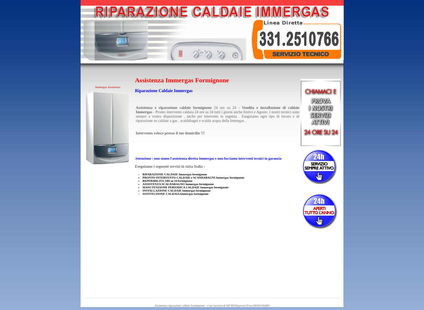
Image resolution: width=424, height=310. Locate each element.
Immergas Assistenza (107, 87)
